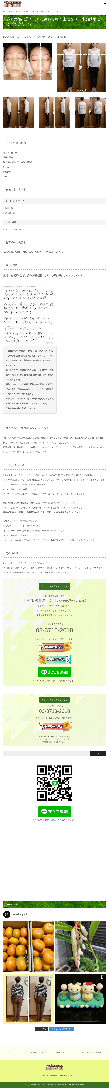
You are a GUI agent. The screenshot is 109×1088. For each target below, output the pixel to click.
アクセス (8, 1053)
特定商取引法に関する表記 (92, 1053)
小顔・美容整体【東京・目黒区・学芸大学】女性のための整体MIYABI (48, 1085)
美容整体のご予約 (37, 1053)
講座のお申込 (61, 1053)
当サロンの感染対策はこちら (54, 586)
